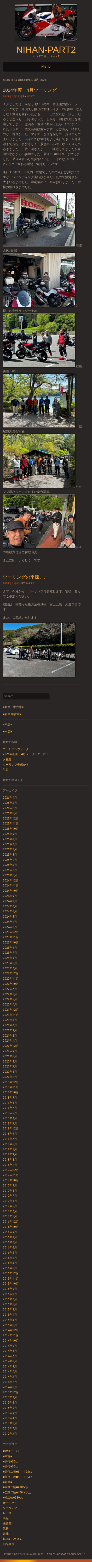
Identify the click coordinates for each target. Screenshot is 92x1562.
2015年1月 (10, 1325)
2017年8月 (10, 1190)
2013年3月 (10, 1417)
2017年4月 (10, 1211)
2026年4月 (10, 797)
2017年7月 (10, 1195)
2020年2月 (10, 1071)
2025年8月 (10, 839)
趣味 (6, 1533)
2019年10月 (11, 1092)
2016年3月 (10, 1262)
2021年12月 (11, 1009)
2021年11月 (11, 1014)
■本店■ (7, 731)
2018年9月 (10, 1133)
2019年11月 (11, 1087)
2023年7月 (10, 952)
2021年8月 (10, 1019)
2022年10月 (11, 983)
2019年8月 (10, 1102)
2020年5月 (10, 1061)
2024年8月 (10, 901)
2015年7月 (10, 1299)
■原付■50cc (10, 1461)
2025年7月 (10, 844)
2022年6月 (10, 994)
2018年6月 (10, 1144)
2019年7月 (10, 1107)
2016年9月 (10, 1231)
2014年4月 (10, 1371)
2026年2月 (10, 808)
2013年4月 (10, 1412)
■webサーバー (12, 1450)
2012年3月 (10, 1433)
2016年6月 (10, 1247)
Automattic (77, 1553)
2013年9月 (10, 1397)
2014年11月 (11, 1335)
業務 (6, 1528)
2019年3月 (10, 1123)
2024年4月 (10, 921)
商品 (6, 1518)
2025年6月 (10, 849)
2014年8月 (10, 1350)
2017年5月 (10, 1206)
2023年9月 (10, 947)
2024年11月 (11, 885)
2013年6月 (10, 1402)
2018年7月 (10, 1138)
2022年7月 (10, 989)
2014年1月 (10, 1387)
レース (7, 1512)
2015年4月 (10, 1314)
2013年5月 (10, 1407)
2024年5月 (10, 916)
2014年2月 (10, 1381)
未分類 (7, 1523)
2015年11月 (11, 1278)
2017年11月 (11, 1174)
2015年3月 (10, 1319)
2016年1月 (10, 1268)
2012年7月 (10, 1428)
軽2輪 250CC (12, 1538)
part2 (31, 96)
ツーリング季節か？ (16, 764)
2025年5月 (10, 854)
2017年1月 (10, 1216)
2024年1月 (10, 927)
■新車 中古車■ (12, 714)
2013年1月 (10, 1423)
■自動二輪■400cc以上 (17, 1487)
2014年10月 (11, 1340)
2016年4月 (10, 1257)
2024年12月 (11, 880)
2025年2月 (10, 869)
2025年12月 (11, 818)
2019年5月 (10, 1112)
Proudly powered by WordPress (23, 1553)
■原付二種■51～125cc (17, 1471)
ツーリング (10, 1507)
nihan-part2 (46, 50)
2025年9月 (10, 833)
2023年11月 (11, 937)
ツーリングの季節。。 (25, 577)
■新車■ (7, 1482)
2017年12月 (11, 1170)
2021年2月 (10, 1035)
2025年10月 (11, 828)
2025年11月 (11, 823)
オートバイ (10, 1502)
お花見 (7, 759)
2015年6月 (10, 1304)
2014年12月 (11, 1330)
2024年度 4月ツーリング (32, 90)
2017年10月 (11, 1180)
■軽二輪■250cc (13, 1497)
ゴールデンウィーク (16, 749)
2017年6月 (10, 1200)
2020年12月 (11, 1045)
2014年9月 (10, 1345)
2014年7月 (10, 1355)
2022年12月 (11, 973)
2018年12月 (11, 1128)
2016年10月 (11, 1226)
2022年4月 (10, 1004)
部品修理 (8, 1544)
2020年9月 (10, 1050)
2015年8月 (10, 1293)
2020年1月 (10, 1076)
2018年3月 (10, 1154)
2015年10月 (11, 1283)
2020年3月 (10, 1066)
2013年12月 (11, 1392)
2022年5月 (10, 999)
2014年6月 (10, 1361)
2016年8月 (10, 1237)
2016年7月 (10, 1242)
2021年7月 (10, 1025)
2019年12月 (11, 1082)
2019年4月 (10, 1118)
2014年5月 (10, 1366)
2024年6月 (10, 911)
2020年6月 (10, 1056)
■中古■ (7, 1456)
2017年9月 (10, 1185)
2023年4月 (10, 968)
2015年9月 (10, 1288)
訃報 (6, 769)
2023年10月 (11, 942)
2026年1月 (10, 813)
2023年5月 (10, 963)
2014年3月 (10, 1376)
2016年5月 (10, 1252)
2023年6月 (10, 957)
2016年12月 (11, 1221)
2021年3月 (10, 1030)
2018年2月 (10, 1159)
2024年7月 (10, 906)
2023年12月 (11, 931)
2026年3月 (10, 802)
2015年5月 (10, 1309)
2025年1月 (10, 875)
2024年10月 (11, 890)
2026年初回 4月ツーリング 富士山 (27, 754)
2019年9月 (10, 1097)
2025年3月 (10, 864)
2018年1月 (10, 1164)
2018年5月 (10, 1149)
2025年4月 (10, 859)
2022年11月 (11, 978)
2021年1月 (10, 1040)
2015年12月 (11, 1273)
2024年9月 (10, 895)
